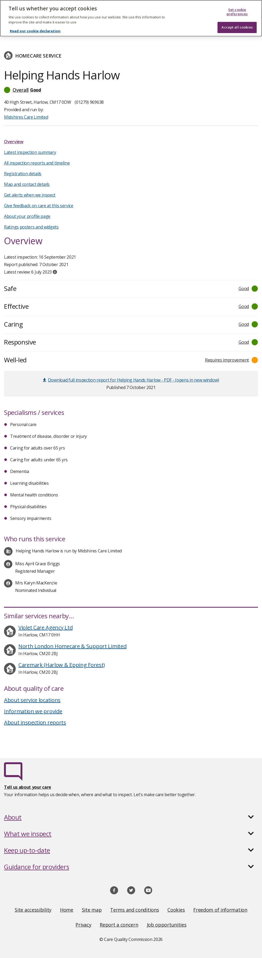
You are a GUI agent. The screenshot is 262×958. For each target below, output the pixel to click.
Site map (92, 910)
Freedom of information (220, 910)
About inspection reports (35, 722)
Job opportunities (167, 924)
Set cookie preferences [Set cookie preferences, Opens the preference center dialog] (237, 8)
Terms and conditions (134, 910)
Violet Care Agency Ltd (45, 627)
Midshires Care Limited (26, 117)
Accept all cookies (236, 23)
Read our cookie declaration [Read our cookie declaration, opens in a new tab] (35, 27)
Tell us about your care (27, 787)
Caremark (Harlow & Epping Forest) (61, 664)
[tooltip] (55, 272)
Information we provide (33, 711)
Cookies (176, 910)
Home (66, 910)
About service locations (32, 700)
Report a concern (119, 924)
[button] (131, 90)
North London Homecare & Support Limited (72, 646)
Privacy (83, 924)
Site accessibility (33, 910)
